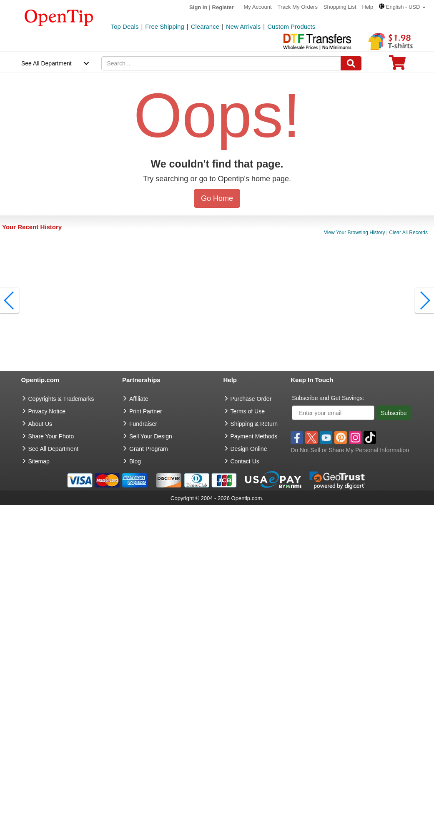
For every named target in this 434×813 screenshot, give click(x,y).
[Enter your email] (333, 412)
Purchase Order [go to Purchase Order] (251, 398)
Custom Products (291, 26)
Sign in (198, 7)
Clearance (205, 26)
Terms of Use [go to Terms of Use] (248, 411)
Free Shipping (164, 26)
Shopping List (340, 7)
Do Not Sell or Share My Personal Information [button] (350, 450)
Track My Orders (298, 7)
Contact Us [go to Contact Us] (245, 461)
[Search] (351, 63)
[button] (402, 7)
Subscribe (393, 413)
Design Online (249, 448)
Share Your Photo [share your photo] (51, 436)
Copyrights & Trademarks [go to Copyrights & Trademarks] (61, 398)
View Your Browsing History (354, 232)
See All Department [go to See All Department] (53, 448)
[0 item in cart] (397, 65)
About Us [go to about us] (40, 423)
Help (367, 7)
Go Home (217, 198)
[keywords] (221, 63)
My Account (258, 7)
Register (223, 7)
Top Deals (125, 26)
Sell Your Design (150, 436)
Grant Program (148, 448)
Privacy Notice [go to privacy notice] (46, 411)
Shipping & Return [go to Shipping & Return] (254, 423)
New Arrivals (243, 26)
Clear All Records (408, 232)
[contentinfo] (59, 17)
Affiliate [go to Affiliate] (138, 398)
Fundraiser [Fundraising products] (143, 423)
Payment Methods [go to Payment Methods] (254, 436)
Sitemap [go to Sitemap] (39, 461)
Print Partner (145, 411)
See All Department (46, 63)
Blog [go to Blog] (135, 461)
